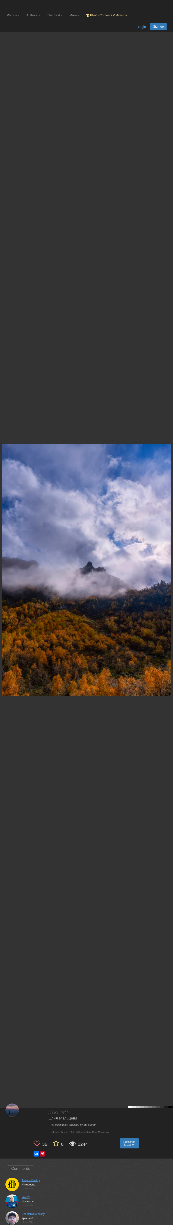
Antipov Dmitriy (31, 1180)
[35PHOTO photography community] (24, 6)
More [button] (74, 15)
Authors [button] (33, 15)
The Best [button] (55, 15)
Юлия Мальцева (62, 1118)
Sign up (158, 26)
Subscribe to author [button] (129, 1143)
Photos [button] (13, 15)
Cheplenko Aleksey (33, 1214)
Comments (20, 1168)
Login (142, 26)
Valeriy (26, 1197)
